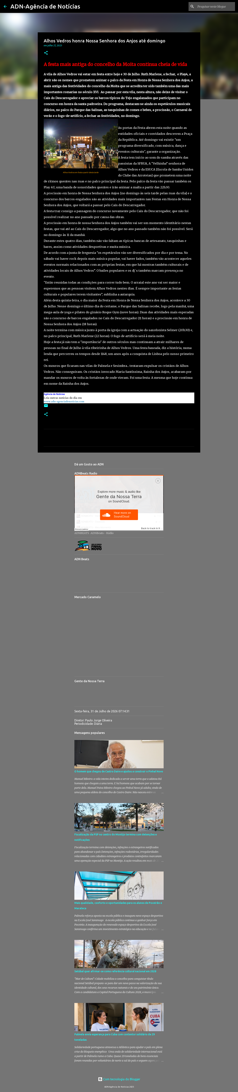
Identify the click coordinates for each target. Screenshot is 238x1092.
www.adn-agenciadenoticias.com (64, 401)
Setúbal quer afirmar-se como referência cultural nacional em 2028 (115, 971)
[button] (46, 53)
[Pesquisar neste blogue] (215, 6)
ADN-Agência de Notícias (45, 6)
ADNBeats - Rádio (102, 533)
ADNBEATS (81, 533)
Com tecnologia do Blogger (119, 1079)
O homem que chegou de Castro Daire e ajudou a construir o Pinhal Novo (118, 771)
